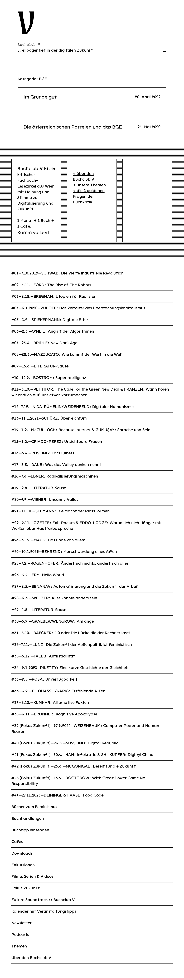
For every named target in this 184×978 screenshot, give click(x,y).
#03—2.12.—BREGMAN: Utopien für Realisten (53, 296)
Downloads (21, 853)
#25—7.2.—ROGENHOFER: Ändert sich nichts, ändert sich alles (69, 563)
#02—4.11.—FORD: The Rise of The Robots (51, 285)
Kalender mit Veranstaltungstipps (43, 911)
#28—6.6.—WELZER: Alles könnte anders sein (54, 598)
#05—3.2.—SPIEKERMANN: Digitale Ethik (50, 319)
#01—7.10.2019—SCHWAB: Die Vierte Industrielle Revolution (67, 273)
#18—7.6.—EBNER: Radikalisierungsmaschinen (54, 476)
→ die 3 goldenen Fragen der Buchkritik (89, 196)
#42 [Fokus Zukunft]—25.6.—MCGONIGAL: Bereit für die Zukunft (73, 766)
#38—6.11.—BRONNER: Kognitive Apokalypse (54, 714)
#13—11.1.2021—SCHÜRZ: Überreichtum (49, 418)
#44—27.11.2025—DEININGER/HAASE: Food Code (57, 795)
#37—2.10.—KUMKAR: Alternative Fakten (50, 702)
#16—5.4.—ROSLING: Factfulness (42, 453)
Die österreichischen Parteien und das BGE (72, 127)
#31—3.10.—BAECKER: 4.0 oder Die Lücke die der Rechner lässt (70, 633)
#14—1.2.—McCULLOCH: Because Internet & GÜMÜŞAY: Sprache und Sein (80, 429)
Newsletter (21, 923)
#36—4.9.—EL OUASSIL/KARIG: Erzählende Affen (58, 691)
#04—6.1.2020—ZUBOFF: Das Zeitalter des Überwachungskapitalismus (78, 308)
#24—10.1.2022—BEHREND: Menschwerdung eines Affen (64, 551)
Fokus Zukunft (25, 888)
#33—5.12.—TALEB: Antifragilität (43, 656)
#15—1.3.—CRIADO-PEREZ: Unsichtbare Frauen (56, 441)
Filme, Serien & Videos (32, 876)
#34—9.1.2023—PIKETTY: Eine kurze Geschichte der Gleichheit (70, 667)
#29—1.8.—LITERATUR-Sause (38, 609)
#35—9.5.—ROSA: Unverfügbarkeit (44, 679)
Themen (19, 946)
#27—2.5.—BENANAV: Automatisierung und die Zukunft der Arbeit (75, 586)
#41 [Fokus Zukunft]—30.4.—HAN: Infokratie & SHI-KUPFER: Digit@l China (82, 754)
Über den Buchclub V (31, 957)
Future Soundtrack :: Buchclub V (43, 899)
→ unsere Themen (89, 185)
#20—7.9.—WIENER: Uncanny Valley (45, 499)
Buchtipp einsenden (30, 830)
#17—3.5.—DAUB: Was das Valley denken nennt (56, 464)
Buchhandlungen (27, 818)
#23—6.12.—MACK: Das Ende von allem (48, 540)
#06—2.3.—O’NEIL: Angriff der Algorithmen (52, 331)
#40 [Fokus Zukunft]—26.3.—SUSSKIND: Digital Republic (64, 743)
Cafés (17, 841)
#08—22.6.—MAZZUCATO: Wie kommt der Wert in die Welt (67, 354)
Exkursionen (23, 865)
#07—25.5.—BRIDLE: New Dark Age (44, 343)
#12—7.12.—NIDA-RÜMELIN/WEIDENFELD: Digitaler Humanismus (72, 406)
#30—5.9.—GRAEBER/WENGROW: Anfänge (52, 621)
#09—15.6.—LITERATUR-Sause (40, 366)
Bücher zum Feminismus (34, 806)
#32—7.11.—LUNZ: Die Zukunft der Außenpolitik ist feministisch (71, 644)
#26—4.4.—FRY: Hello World (37, 575)
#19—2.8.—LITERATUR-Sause (38, 488)
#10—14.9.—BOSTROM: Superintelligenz (48, 377)
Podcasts (20, 934)
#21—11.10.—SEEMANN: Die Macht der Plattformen (60, 511)
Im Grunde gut (40, 97)
